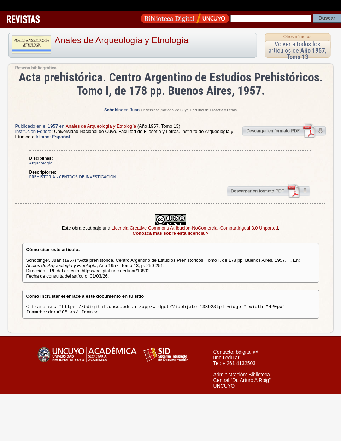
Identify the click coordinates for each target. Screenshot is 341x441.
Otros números (297, 36)
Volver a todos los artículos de (298, 50)
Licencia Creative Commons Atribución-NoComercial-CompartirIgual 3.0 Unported (195, 228)
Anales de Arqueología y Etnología (122, 40)
